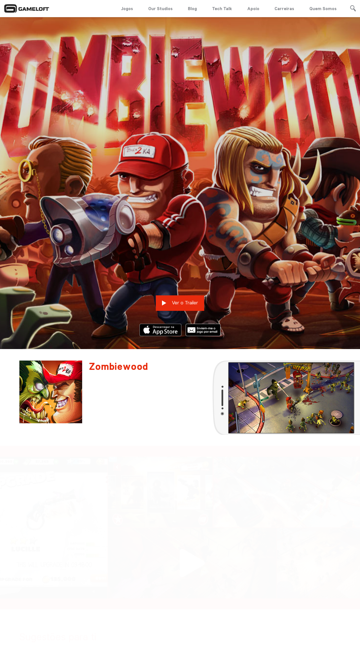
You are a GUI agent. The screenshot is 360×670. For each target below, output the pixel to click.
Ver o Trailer (180, 253)
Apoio (253, 8)
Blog (192, 8)
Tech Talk (222, 8)
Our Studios (160, 8)
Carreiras (284, 8)
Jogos (127, 8)
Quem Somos (323, 8)
